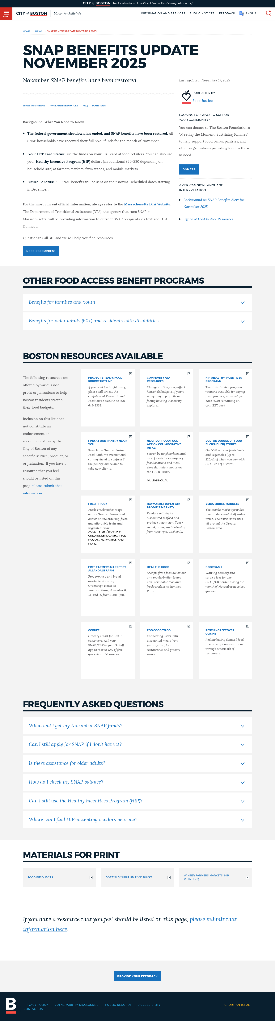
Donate (189, 169)
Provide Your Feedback (137, 976)
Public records (118, 1005)
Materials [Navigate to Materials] (99, 106)
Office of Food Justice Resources (208, 219)
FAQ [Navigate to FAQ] (85, 106)
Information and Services (163, 13)
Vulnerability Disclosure (76, 1005)
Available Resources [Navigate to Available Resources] (64, 106)
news (38, 31)
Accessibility (149, 1005)
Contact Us (33, 1009)
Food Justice (202, 101)
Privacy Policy (36, 1005)
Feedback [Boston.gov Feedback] (227, 13)
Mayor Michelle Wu (67, 13)
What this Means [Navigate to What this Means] (34, 106)
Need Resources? (40, 251)
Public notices (202, 13)
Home (26, 31)
